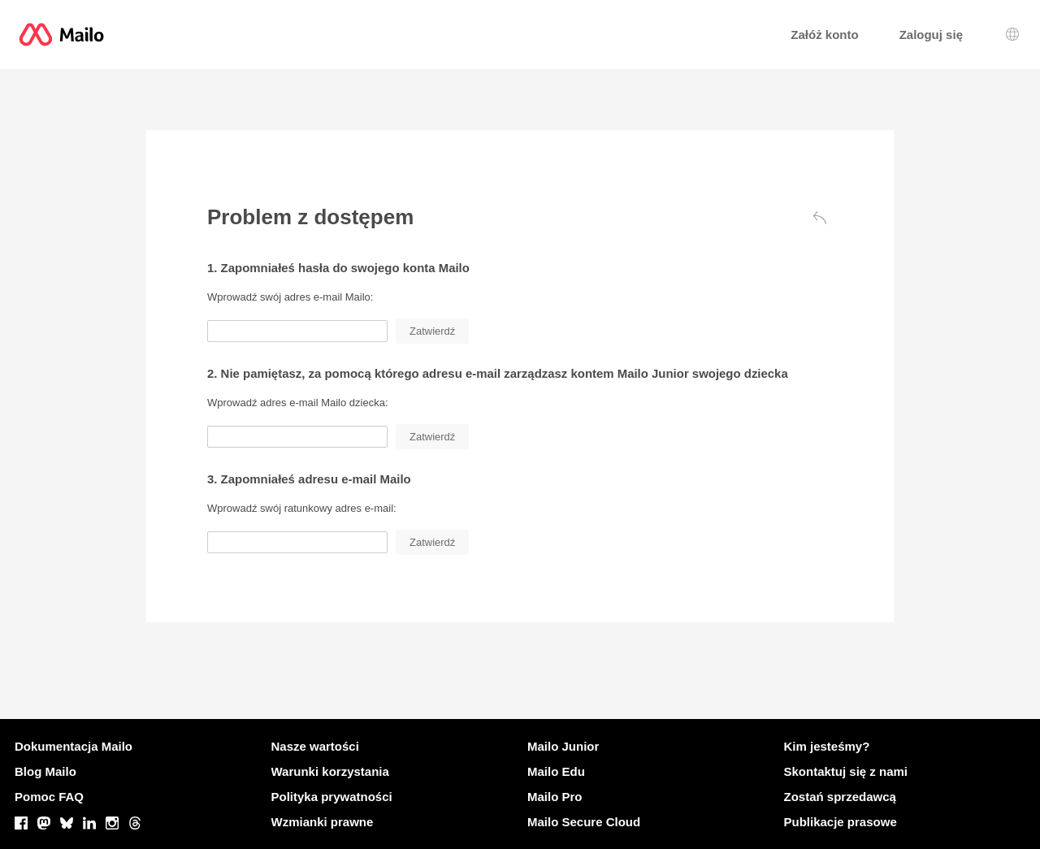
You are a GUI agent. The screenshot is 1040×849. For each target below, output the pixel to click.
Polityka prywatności (331, 797)
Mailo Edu (556, 771)
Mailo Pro (555, 797)
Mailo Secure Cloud (583, 822)
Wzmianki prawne (322, 822)
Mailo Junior (563, 746)
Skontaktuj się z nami (846, 771)
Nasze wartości (315, 746)
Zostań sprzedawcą (840, 797)
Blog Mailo (45, 771)
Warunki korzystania (330, 771)
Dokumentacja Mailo (73, 746)
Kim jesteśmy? (827, 746)
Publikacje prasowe (840, 822)
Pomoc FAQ (49, 797)
